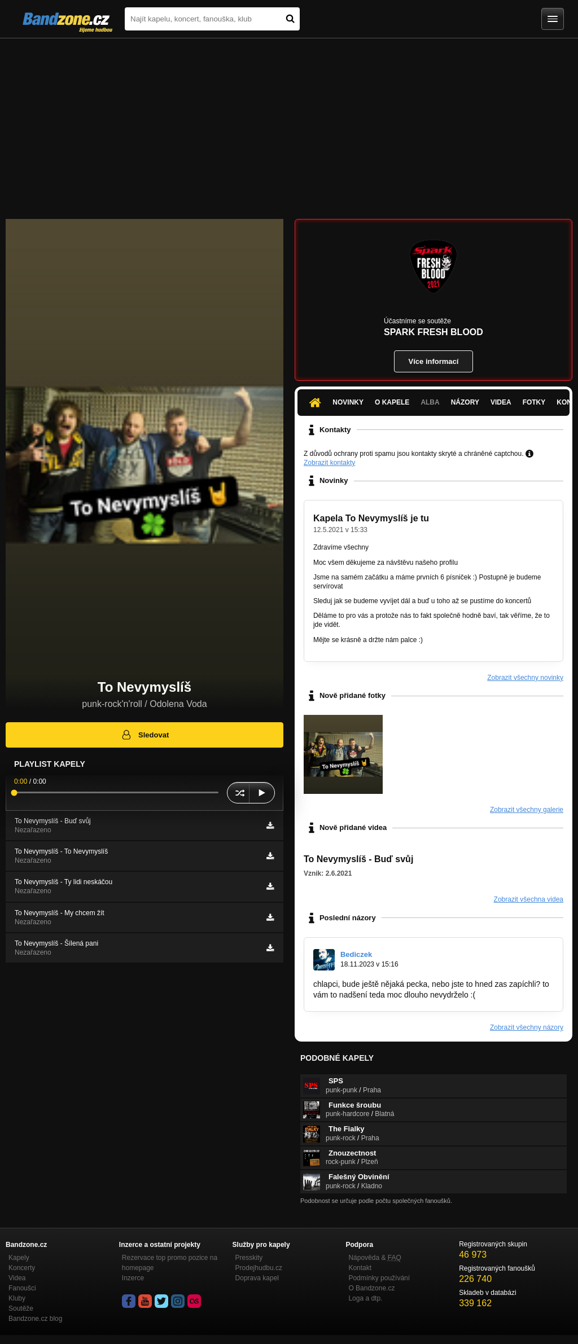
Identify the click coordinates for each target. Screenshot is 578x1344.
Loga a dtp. (365, 1298)
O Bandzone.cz (371, 1288)
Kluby (16, 1298)
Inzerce (133, 1278)
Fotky (534, 402)
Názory (465, 402)
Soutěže (20, 1308)
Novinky (348, 402)
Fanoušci (22, 1288)
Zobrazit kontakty (329, 463)
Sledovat (144, 734)
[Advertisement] (289, 123)
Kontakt (359, 1268)
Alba (430, 402)
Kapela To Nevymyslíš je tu (371, 518)
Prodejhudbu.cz (258, 1268)
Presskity (249, 1258)
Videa (501, 402)
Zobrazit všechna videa (528, 899)
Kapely (18, 1258)
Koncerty (21, 1268)
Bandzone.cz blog (35, 1319)
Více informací (434, 361)
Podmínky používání (379, 1278)
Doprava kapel (257, 1278)
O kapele (392, 402)
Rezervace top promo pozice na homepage (169, 1263)
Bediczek (356, 954)
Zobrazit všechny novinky (525, 678)
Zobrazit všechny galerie (526, 810)
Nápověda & (374, 1258)
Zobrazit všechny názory (526, 1027)
